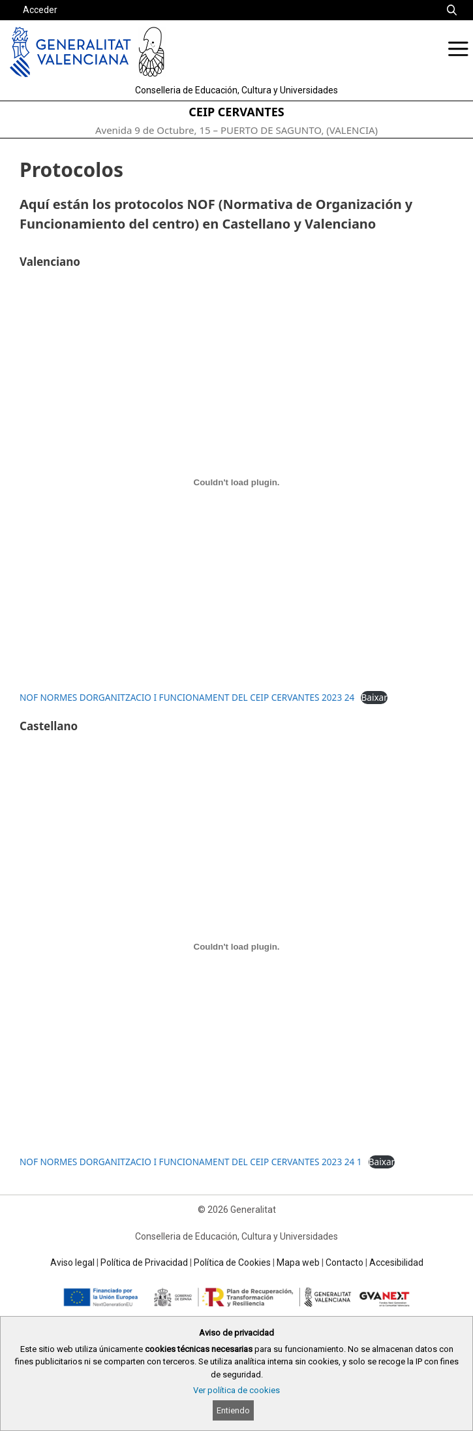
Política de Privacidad (144, 1262)
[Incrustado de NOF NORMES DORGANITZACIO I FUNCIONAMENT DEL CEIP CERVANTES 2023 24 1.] (236, 947)
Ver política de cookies (236, 1390)
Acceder (40, 10)
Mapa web (298, 1262)
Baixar (374, 697)
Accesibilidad (396, 1262)
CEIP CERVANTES (236, 112)
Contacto (344, 1262)
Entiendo (233, 1410)
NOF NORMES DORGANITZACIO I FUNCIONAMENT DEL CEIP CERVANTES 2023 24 (187, 697)
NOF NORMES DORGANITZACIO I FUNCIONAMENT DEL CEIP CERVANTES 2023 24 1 (191, 1161)
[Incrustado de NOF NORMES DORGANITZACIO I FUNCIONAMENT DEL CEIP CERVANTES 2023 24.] (236, 483)
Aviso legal (72, 1262)
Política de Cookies (232, 1262)
